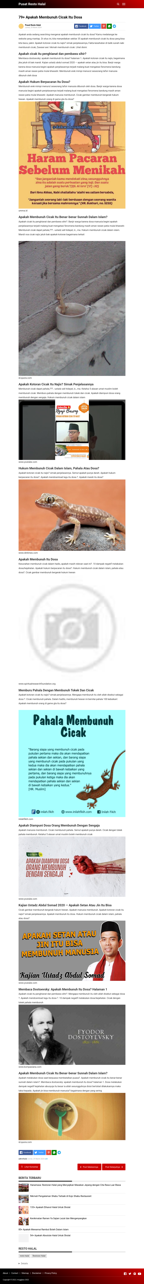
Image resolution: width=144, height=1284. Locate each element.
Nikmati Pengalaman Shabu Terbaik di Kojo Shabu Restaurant (60, 1196)
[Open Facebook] (125, 1273)
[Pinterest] (103, 26)
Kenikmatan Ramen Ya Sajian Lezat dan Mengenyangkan (58, 1218)
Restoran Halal (39, 1256)
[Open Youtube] (139, 1273)
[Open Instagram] (134, 1273)
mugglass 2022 (23, 1280)
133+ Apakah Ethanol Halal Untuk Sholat (50, 1207)
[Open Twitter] (130, 1273)
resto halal (24, 1256)
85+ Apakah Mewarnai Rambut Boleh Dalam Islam (44, 1229)
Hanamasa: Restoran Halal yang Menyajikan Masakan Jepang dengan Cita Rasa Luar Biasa (75, 1185)
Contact (14, 1273)
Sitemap (25, 1273)
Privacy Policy (51, 1273)
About (5, 1273)
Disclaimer (36, 1273)
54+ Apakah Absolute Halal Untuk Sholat (50, 1235)
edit (46, 1159)
